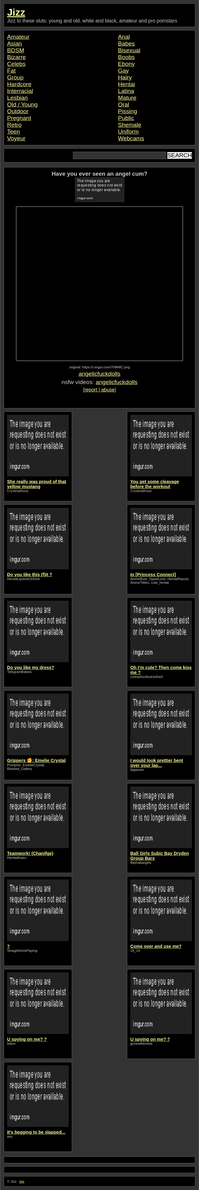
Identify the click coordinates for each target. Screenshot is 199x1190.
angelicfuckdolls (99, 374)
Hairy (125, 77)
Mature (127, 97)
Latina (126, 91)
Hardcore (19, 84)
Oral (123, 104)
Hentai (126, 84)
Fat (11, 70)
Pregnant (19, 118)
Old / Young (22, 104)
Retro (14, 125)
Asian (14, 43)
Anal (124, 37)
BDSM (15, 50)
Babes (126, 43)
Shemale (129, 125)
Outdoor (17, 111)
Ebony (126, 64)
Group (15, 77)
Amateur (18, 37)
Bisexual (129, 50)
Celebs (16, 64)
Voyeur (16, 138)
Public (126, 118)
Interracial (20, 91)
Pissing (127, 111)
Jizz (16, 12)
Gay (123, 70)
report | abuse (99, 389)
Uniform (128, 131)
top (21, 1181)
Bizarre (16, 57)
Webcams (131, 138)
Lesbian (17, 97)
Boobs (126, 57)
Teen (13, 131)
